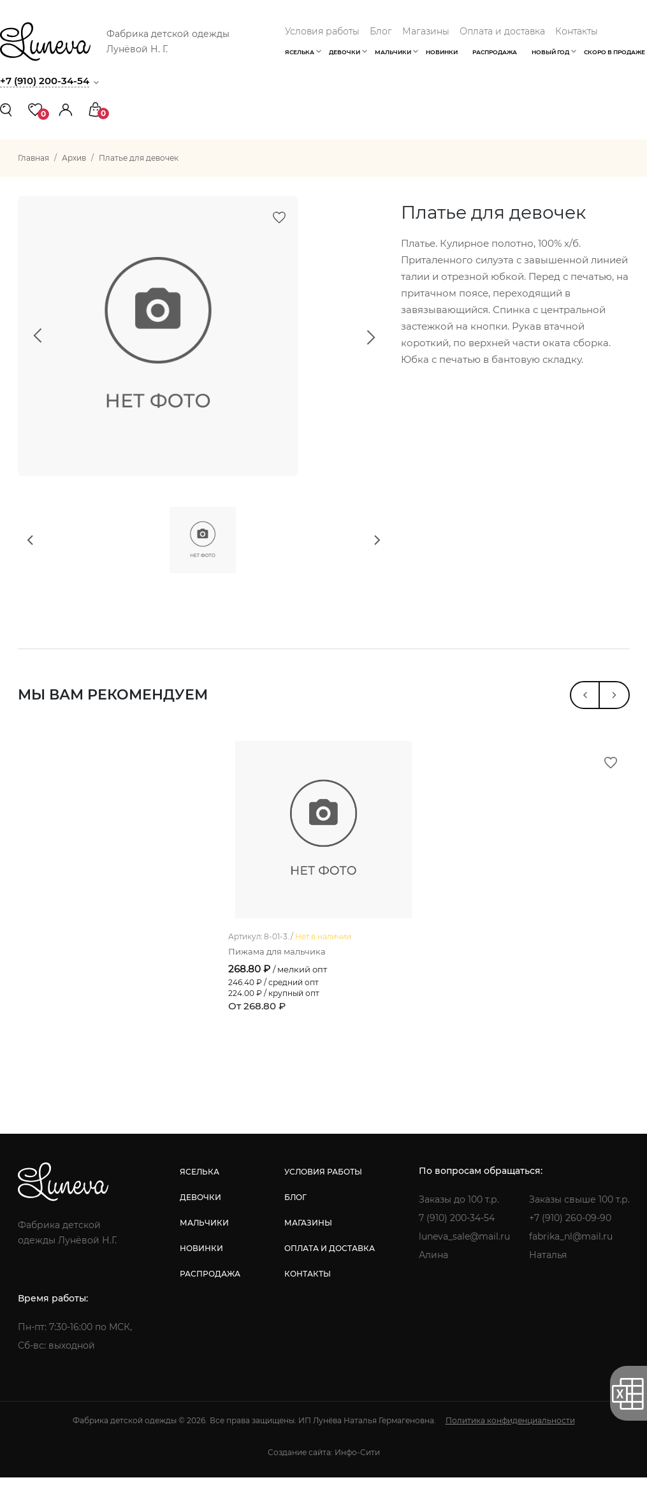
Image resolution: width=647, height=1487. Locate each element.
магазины (308, 1232)
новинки (201, 1258)
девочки (200, 1207)
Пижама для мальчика (280, 960)
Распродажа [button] (494, 51)
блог (295, 1207)
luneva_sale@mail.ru (464, 1246)
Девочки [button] (344, 51)
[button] (66, 109)
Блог (381, 31)
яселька (199, 1181)
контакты (307, 1283)
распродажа (210, 1283)
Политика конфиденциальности (510, 1430)
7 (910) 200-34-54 (457, 1227)
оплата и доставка (329, 1258)
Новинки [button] (442, 51)
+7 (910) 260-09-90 (570, 1227)
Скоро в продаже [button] (614, 51)
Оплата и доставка (502, 31)
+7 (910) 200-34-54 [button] (44, 81)
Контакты (576, 31)
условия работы (323, 1181)
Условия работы (322, 31)
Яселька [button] (299, 51)
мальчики (204, 1232)
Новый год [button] (550, 51)
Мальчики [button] (393, 51)
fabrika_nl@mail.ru (571, 1246)
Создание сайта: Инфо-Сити (324, 1462)
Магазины (425, 31)
